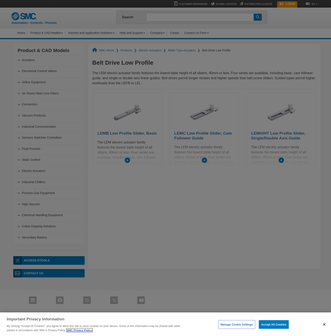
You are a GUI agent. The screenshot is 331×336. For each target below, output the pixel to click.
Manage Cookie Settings (237, 328)
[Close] (324, 328)
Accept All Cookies (273, 328)
